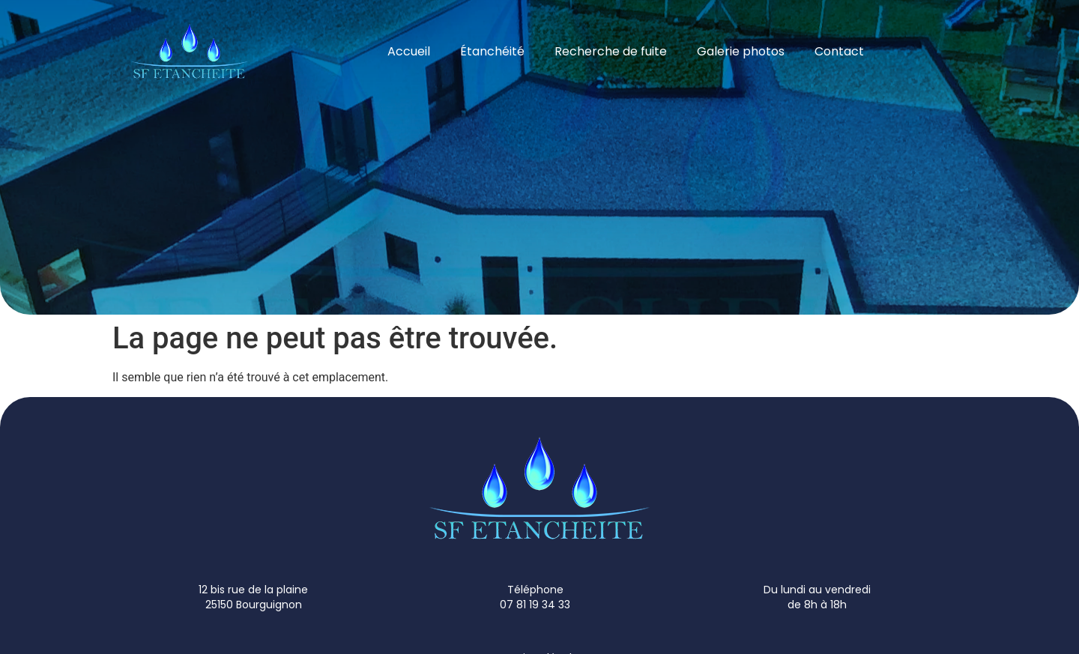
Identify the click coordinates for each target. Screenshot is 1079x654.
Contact (839, 51)
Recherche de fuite (610, 51)
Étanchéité (492, 51)
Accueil (408, 51)
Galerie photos (741, 51)
